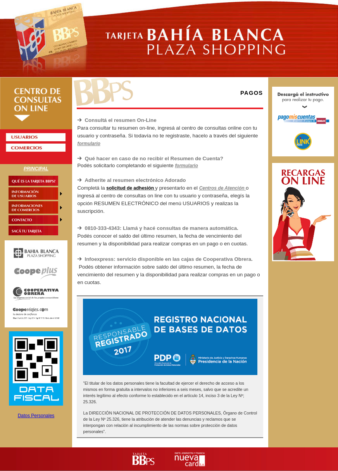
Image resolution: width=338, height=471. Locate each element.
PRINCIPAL (36, 168)
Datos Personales (36, 415)
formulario (88, 143)
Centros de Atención (222, 188)
